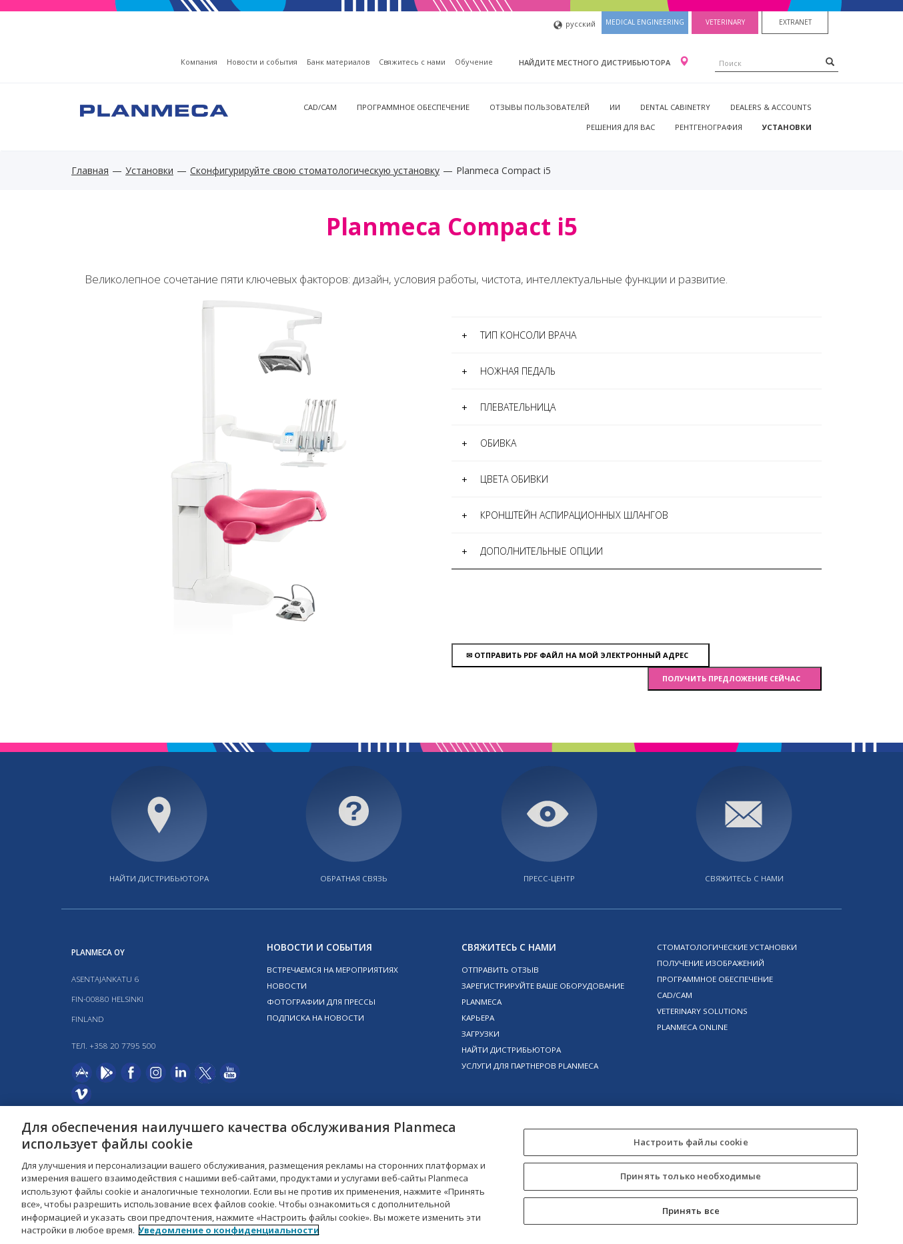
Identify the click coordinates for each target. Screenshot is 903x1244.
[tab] (637, 335)
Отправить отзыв (500, 970)
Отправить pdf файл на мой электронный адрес (580, 655)
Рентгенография (708, 127)
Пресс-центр (549, 878)
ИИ (615, 107)
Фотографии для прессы (321, 1002)
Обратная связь (353, 878)
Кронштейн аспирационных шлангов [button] (565, 515)
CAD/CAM (320, 107)
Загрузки (481, 1034)
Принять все (691, 1211)
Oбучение (474, 62)
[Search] (830, 61)
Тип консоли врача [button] (519, 335)
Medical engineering (645, 22)
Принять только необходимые (690, 1176)
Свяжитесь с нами (412, 62)
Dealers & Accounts (771, 107)
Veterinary (725, 22)
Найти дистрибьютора (159, 878)
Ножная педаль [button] (509, 371)
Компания (199, 62)
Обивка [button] (489, 443)
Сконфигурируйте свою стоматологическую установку (314, 170)
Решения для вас (620, 127)
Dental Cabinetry (675, 107)
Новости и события (262, 62)
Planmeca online (692, 1027)
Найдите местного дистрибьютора (595, 62)
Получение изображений (710, 963)
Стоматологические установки (727, 947)
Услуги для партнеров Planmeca (530, 1066)
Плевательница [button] (509, 407)
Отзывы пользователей (540, 107)
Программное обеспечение (413, 107)
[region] (451, 1175)
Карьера (478, 1018)
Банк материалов (338, 62)
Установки (787, 127)
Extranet (795, 22)
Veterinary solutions (702, 1011)
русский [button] (575, 25)
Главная (90, 170)
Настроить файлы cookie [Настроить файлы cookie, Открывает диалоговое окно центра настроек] (691, 1142)
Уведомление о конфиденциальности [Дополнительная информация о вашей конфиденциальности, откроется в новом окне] (228, 1230)
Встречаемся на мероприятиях (332, 970)
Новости (287, 986)
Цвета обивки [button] (505, 479)
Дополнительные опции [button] (532, 551)
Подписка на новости (315, 1018)
